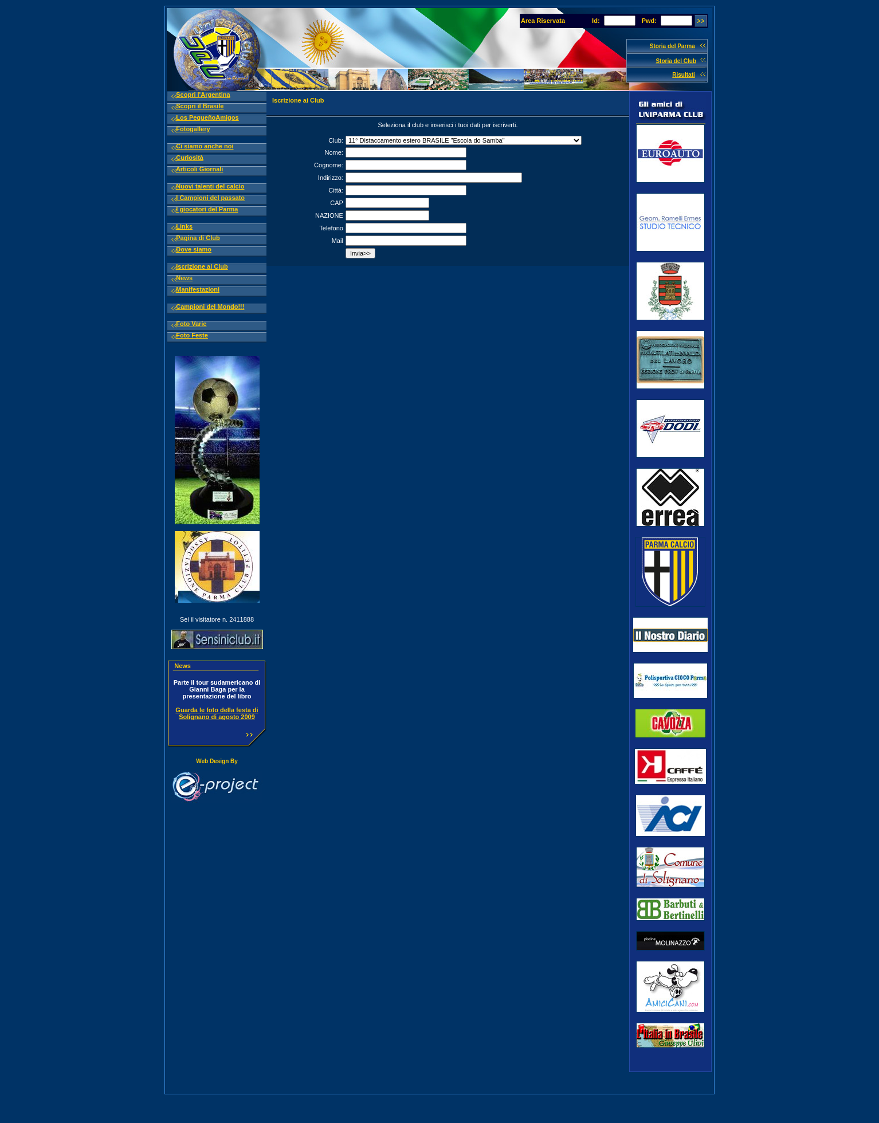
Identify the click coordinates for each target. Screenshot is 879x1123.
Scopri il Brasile (199, 106)
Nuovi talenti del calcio (210, 186)
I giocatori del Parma (207, 209)
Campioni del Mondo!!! (210, 306)
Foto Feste (192, 335)
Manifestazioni (197, 289)
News (184, 277)
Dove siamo (193, 249)
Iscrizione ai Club (201, 266)
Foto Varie (191, 323)
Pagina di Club (197, 237)
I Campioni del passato (210, 197)
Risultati (683, 75)
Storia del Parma (672, 46)
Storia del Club (676, 61)
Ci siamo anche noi (204, 146)
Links (184, 226)
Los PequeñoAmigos (207, 117)
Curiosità (189, 157)
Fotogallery (193, 128)
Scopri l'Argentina (203, 94)
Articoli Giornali (199, 169)
